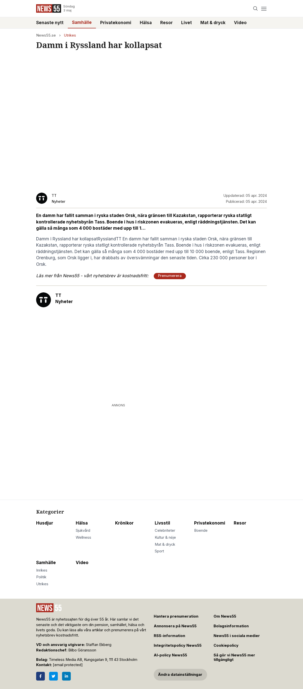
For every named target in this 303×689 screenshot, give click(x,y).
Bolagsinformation (231, 626)
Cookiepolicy (226, 645)
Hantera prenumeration (176, 616)
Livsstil (162, 523)
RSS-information (169, 636)
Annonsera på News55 (175, 626)
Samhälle (82, 22)
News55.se (46, 35)
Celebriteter (165, 530)
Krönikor (124, 523)
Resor (166, 22)
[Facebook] (40, 676)
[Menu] (264, 8)
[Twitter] (53, 676)
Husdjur (44, 523)
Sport (159, 551)
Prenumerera (170, 275)
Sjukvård (83, 530)
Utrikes (70, 35)
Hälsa (146, 22)
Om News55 (225, 616)
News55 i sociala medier (237, 636)
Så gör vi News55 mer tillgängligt (234, 657)
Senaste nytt (50, 22)
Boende (201, 530)
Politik (41, 577)
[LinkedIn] (66, 676)
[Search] (255, 8)
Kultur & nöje (165, 537)
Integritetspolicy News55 (178, 645)
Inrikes (41, 570)
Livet (186, 22)
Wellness (83, 537)
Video (240, 22)
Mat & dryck (213, 22)
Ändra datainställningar (180, 674)
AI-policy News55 (170, 655)
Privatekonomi (115, 22)
